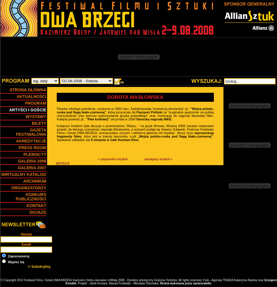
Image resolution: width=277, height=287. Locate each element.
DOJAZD (37, 212)
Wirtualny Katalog (23, 174)
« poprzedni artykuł (112, 159)
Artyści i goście (27, 110)
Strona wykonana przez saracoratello (185, 283)
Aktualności (31, 96)
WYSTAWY (36, 116)
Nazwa (26, 234)
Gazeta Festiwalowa (31, 132)
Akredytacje (31, 141)
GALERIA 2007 (32, 167)
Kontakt (36, 205)
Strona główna (28, 90)
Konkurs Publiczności (31, 196)
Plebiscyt (34, 154)
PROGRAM (35, 103)
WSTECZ (62, 163)
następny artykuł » (158, 159)
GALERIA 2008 (32, 161)
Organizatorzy (28, 188)
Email (26, 245)
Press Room (32, 147)
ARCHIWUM (34, 181)
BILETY (39, 123)
